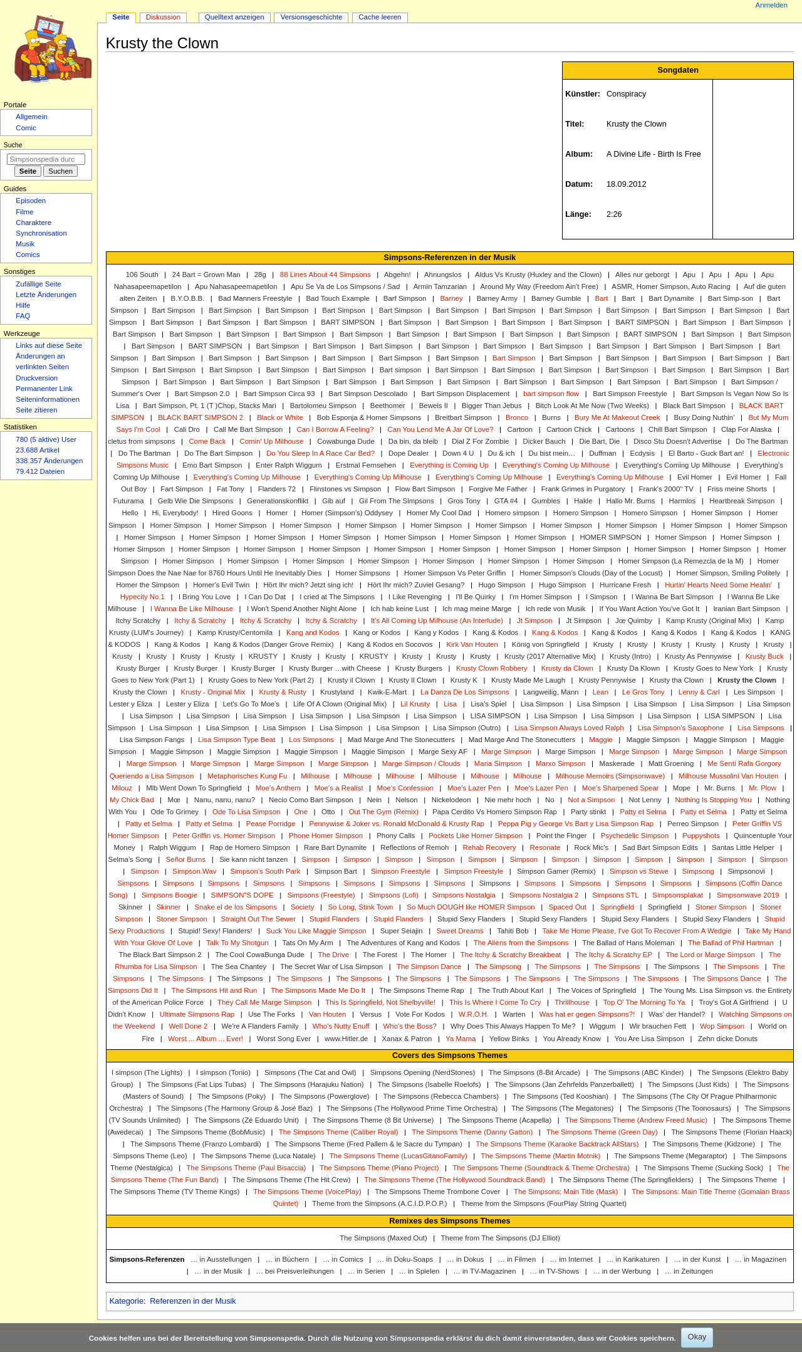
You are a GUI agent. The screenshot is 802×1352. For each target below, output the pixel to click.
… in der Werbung (621, 1271)
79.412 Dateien (40, 471)
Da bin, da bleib (413, 441)
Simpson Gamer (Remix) (556, 871)
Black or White (280, 417)
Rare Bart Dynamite (335, 847)
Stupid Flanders (335, 919)
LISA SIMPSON (496, 716)
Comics (27, 254)
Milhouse (315, 776)
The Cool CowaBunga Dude (259, 954)
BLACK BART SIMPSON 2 (200, 417)
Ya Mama (460, 1038)
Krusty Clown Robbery (492, 668)
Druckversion (37, 378)
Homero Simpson (580, 512)
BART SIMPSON (348, 322)
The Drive (333, 954)
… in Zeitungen (689, 1271)
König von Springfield (546, 644)
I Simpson (602, 596)
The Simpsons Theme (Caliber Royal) (338, 1132)
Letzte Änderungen (46, 294)
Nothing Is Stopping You (713, 800)
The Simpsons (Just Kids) (688, 1084)
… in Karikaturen (633, 1259)
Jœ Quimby (633, 620)
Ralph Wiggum (172, 847)
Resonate (545, 847)
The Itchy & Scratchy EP (613, 954)
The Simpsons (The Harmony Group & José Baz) (235, 1108)
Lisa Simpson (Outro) (467, 727)
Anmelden (772, 5)
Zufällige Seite (38, 284)
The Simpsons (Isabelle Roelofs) (429, 1084)
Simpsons (132, 883)
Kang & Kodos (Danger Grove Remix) (273, 644)
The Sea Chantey (238, 966)
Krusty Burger (138, 668)
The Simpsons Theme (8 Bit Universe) (373, 1120)
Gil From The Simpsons (396, 501)
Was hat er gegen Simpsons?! (587, 1014)
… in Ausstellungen (221, 1259)
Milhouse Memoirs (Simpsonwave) (610, 776)
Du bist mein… (552, 453)
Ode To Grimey (174, 811)
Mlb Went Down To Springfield (194, 788)
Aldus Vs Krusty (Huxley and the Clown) (538, 274)
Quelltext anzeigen (234, 17)
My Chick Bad (132, 800)
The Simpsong (498, 966)
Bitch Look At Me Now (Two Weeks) (592, 405)
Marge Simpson (506, 751)
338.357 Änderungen (49, 460)
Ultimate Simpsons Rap (197, 1014)
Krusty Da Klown (633, 668)
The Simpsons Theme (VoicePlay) (307, 1191)
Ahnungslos (443, 274)
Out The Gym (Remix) (384, 811)
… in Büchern (287, 1259)
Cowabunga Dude (345, 441)
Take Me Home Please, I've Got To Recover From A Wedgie (636, 931)
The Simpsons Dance (726, 978)
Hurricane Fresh (625, 585)
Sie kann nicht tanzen (253, 859)
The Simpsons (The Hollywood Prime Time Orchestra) (412, 1108)
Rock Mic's (591, 847)
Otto (328, 811)
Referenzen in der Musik (193, 1301)
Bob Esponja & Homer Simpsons (369, 417)
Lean (600, 692)
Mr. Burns (719, 788)
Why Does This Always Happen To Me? (513, 1026)
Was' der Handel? (676, 1014)
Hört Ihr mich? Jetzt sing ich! (308, 585)
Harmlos (682, 501)
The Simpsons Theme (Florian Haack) (731, 1132)
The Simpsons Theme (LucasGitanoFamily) (398, 1156)
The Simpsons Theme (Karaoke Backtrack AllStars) (557, 1144)
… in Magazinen (761, 1259)
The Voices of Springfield (596, 990)
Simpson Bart (335, 871)
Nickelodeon (451, 800)
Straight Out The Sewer (258, 919)
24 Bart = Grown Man (206, 274)
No (550, 800)
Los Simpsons (311, 739)
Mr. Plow (762, 788)
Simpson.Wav (194, 871)
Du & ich (500, 453)
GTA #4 (506, 501)
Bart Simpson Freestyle (630, 393)
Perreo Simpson (693, 823)
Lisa (450, 704)
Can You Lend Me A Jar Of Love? (441, 429)
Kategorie (126, 1301)
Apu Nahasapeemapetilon (236, 286)
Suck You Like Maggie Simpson (316, 931)
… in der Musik (218, 1271)
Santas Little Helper (743, 847)
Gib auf (333, 501)
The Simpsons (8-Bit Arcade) (534, 1072)
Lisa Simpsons (760, 727)
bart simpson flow (551, 393)
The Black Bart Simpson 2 (160, 954)
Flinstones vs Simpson (345, 489)
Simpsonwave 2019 (748, 895)
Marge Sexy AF (443, 751)
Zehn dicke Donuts (728, 1038)
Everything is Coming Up (449, 465)
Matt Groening (671, 763)
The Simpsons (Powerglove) (324, 1096)
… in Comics (343, 1259)
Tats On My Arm (307, 942)
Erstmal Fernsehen (366, 465)
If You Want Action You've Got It (650, 608)
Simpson (315, 859)
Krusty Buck (765, 656)
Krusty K (463, 680)
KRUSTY (263, 656)
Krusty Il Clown (413, 680)
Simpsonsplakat (677, 895)
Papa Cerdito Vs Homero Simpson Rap (494, 811)
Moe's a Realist (339, 788)
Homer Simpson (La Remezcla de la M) (681, 561)
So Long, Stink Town (360, 907)
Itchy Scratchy (138, 620)
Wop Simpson (722, 1026)
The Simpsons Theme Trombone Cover (438, 1191)
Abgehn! (397, 274)
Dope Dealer (408, 453)
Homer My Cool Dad (439, 512)
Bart (601, 298)
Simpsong (698, 871)
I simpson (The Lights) (147, 1072)
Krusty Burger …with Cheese (335, 668)
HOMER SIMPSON (610, 537)
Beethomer (387, 405)
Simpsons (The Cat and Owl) (310, 1072)
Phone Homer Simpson (326, 835)
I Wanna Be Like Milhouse (191, 608)
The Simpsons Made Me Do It (318, 990)
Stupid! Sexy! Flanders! (216, 931)
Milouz (122, 788)
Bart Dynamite (671, 298)
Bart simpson (401, 370)
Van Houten (327, 1014)
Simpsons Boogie (169, 895)
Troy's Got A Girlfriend (734, 1002)
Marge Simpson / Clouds (421, 763)
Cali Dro (187, 429)
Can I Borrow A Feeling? (334, 429)
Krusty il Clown (351, 680)
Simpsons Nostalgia (464, 895)
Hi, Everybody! (175, 512)
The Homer (429, 954)
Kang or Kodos (377, 632)
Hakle (583, 501)
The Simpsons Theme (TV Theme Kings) (174, 1191)
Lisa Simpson (542, 704)
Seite (120, 17)
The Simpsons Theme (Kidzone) (703, 1144)
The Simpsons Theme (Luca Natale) (258, 1156)
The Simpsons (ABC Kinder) (639, 1072)
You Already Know (572, 1038)
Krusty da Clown (567, 668)
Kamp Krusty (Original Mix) (708, 620)
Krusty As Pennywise (698, 656)
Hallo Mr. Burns (631, 501)
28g (260, 274)
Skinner (130, 907)
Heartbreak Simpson (741, 501)
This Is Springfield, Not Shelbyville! (380, 1002)
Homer (277, 512)
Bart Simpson (173, 310)
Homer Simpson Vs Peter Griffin (455, 573)
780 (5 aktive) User (46, 439)
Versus (371, 1014)
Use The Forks (271, 1014)
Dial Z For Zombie (480, 441)
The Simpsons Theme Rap (421, 990)
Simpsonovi (746, 871)
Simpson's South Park (265, 871)
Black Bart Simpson (694, 405)
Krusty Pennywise (607, 680)
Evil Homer (694, 477)
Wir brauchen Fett (657, 1026)
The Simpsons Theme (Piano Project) (379, 1167)
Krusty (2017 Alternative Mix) (550, 656)
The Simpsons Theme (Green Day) (602, 1132)
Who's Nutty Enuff (341, 1026)
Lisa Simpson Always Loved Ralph (569, 727)
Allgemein (31, 116)
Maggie (600, 739)
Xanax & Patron (407, 1038)
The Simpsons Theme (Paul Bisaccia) (246, 1167)
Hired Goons (232, 512)
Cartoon (520, 429)
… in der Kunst (697, 1259)
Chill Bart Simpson (677, 429)
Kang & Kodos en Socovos (390, 644)
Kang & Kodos (495, 632)
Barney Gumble (556, 298)
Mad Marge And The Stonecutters (401, 739)
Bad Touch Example (337, 298)
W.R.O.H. (474, 1014)
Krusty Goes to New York (713, 668)
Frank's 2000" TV (666, 489)
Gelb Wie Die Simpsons (196, 501)
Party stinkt (589, 811)
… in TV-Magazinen (484, 1271)
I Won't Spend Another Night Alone (302, 608)
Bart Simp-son (730, 298)
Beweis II (433, 405)
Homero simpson (512, 512)
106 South (142, 274)
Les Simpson (754, 692)
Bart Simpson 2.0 (202, 393)
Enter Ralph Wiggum (288, 465)
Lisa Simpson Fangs (152, 739)
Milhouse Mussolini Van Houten (728, 776)
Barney (451, 298)
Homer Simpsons (362, 573)
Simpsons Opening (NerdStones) (423, 1072)
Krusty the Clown (746, 680)
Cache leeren (379, 17)
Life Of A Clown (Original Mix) (340, 704)
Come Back (207, 441)
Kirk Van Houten (471, 644)
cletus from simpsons (141, 441)
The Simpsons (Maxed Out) (383, 1238)
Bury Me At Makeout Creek (617, 417)
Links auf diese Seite (49, 345)
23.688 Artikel (37, 450)
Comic (26, 128)
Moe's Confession (405, 788)
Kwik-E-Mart (387, 692)
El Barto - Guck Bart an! (706, 453)
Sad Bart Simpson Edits (660, 847)
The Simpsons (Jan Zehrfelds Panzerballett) (564, 1084)
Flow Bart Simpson (425, 489)
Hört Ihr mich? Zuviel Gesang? (415, 585)
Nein (374, 800)
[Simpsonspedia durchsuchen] (46, 159)
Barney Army (497, 298)
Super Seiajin (401, 931)
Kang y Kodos (436, 632)
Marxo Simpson (560, 763)
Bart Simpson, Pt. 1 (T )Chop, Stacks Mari (209, 405)
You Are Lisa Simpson (649, 1038)
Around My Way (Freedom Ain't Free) (539, 286)
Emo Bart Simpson (212, 465)
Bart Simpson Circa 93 (279, 393)
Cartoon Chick (568, 429)
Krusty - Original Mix (213, 692)
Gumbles (546, 501)
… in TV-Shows (555, 1271)
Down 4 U (458, 453)
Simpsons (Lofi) (394, 895)
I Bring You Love (205, 596)
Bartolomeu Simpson (323, 405)
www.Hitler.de (346, 1038)
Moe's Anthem (278, 788)
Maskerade (617, 763)
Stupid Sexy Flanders (471, 919)
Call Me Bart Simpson (248, 429)
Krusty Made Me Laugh (528, 680)
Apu (689, 274)
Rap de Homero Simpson (250, 847)
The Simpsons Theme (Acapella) (499, 1120)
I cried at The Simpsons (337, 596)
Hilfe (23, 305)
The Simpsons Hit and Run (215, 990)
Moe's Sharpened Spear (620, 788)
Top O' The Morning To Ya (644, 1002)
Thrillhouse (572, 1002)
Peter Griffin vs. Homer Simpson (224, 835)
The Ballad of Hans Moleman (628, 942)
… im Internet (571, 1259)
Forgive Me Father (498, 489)
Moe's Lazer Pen (474, 788)
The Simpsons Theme (742, 1179)
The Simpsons (558, 966)
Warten (514, 1014)
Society (302, 907)
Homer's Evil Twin (221, 585)
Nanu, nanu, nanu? (224, 800)
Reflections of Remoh (414, 847)
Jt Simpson (535, 620)
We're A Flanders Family (259, 1026)
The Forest (380, 954)
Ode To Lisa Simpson (246, 811)
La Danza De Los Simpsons (464, 692)
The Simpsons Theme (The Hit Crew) (291, 1179)
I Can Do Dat (265, 596)
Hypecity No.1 (142, 596)
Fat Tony (230, 489)
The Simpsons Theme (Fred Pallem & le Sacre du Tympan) (368, 1144)
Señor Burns (186, 859)
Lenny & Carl (699, 692)
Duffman (603, 453)
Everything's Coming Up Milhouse (556, 465)
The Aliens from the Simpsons (521, 942)
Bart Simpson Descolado (368, 393)
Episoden (31, 200)
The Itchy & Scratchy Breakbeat (511, 954)
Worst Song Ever (284, 1038)
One (301, 811)
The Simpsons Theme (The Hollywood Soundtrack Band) (454, 1179)
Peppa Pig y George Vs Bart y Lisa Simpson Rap (576, 823)
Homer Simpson (716, 512)
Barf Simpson (405, 298)
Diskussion (163, 17)
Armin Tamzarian (440, 286)
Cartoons (620, 429)
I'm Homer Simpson (540, 596)
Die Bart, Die (600, 441)
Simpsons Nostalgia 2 (543, 895)
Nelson (406, 800)
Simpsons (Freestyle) (321, 895)
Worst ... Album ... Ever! (205, 1038)
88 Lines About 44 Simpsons (325, 274)
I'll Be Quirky (476, 596)
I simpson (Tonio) (223, 1072)
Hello (130, 512)
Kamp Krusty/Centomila (235, 632)
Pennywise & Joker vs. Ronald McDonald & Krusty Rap (397, 823)
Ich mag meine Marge (476, 608)
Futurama (128, 501)
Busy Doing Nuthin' (704, 417)
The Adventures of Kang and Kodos (403, 942)
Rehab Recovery (489, 847)
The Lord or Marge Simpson (710, 954)
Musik (25, 244)
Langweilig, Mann (551, 692)
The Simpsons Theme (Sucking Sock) (703, 1167)
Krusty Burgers (418, 668)
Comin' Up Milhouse (271, 441)
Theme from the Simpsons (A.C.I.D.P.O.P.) (379, 1203)
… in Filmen (516, 1259)
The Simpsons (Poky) (231, 1096)
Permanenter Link (44, 388)
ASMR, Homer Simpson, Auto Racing (671, 286)
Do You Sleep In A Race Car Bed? (320, 453)
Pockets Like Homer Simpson (476, 835)
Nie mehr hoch (508, 800)
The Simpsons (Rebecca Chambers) (441, 1096)
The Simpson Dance (429, 966)
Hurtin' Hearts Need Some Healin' (718, 585)
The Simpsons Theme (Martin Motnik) (541, 1156)
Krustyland (337, 692)
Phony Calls (396, 835)
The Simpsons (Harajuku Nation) (312, 1084)
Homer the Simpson (147, 585)
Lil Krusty (415, 704)
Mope (682, 788)
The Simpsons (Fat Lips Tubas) (196, 1084)
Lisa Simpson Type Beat (236, 739)
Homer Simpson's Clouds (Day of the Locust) (590, 573)
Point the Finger (561, 835)
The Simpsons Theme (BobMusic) (211, 1132)
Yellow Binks (509, 1038)
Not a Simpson (591, 800)
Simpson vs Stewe (639, 871)
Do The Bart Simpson (218, 453)
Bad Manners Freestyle (255, 298)
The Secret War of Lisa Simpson (331, 966)
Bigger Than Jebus (492, 405)
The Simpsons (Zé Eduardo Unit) (246, 1120)
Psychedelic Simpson (635, 835)
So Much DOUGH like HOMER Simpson (470, 907)
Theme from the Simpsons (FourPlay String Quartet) (544, 1203)
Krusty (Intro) (630, 656)
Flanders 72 (277, 489)
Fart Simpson (181, 489)
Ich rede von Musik (556, 608)
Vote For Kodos (420, 1014)
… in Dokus (465, 1259)
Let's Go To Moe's (251, 704)
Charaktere (33, 222)
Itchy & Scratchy (200, 620)
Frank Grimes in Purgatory (583, 489)
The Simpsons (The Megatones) (562, 1108)
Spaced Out (567, 907)
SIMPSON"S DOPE (242, 895)
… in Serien (366, 1271)
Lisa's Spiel (488, 704)
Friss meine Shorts (737, 489)
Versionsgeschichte (312, 17)
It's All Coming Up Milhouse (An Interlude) (437, 620)
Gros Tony (464, 501)
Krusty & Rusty (282, 692)
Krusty (603, 644)
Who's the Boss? (410, 1026)
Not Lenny (644, 800)
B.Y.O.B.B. (188, 298)
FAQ (23, 316)
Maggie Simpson (653, 739)
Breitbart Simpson (463, 417)
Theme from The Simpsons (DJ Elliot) (500, 1238)
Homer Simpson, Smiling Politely (729, 573)
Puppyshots (701, 835)
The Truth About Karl (511, 990)
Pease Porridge (271, 823)
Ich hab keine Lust (399, 608)
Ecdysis (642, 453)
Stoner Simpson (720, 907)
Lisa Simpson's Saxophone (681, 727)
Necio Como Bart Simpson (311, 800)
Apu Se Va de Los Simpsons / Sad (345, 286)
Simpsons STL (615, 895)
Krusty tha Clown (677, 680)
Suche (13, 145)
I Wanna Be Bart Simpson (673, 596)
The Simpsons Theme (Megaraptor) (670, 1156)
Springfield (617, 907)
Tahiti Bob (512, 931)
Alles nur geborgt (642, 274)
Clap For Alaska (746, 429)
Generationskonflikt (277, 501)
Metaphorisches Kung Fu (247, 776)
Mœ (174, 800)
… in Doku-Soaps (405, 1259)
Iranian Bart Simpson (746, 608)
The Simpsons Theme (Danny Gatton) (472, 1132)
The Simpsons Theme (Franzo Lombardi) (195, 1144)
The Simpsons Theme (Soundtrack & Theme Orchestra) (541, 1167)
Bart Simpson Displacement (465, 393)
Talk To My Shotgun (237, 942)
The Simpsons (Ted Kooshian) (560, 1096)
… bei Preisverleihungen (295, 1271)
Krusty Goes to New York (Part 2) (261, 680)
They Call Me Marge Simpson (264, 1002)
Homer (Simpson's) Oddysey (347, 512)
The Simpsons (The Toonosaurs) (679, 1108)
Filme (24, 212)
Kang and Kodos (312, 632)
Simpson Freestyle (400, 871)
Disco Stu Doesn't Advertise (677, 441)
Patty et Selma (643, 811)
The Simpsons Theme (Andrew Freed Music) (636, 1120)
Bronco (517, 417)
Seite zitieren (36, 410)
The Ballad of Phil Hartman (731, 942)
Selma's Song (130, 859)
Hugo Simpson (501, 585)
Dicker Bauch (544, 441)
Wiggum (603, 1026)
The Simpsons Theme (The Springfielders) (626, 1179)
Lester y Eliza (130, 704)
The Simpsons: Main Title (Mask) (566, 1191)
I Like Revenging (415, 596)
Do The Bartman (762, 441)
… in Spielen (419, 1271)
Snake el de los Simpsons (235, 907)
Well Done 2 (188, 1026)
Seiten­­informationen (48, 399)
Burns (551, 417)
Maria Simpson (498, 763)
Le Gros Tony (643, 692)
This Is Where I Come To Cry (495, 1002)
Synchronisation (41, 233)
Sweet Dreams (460, 931)
